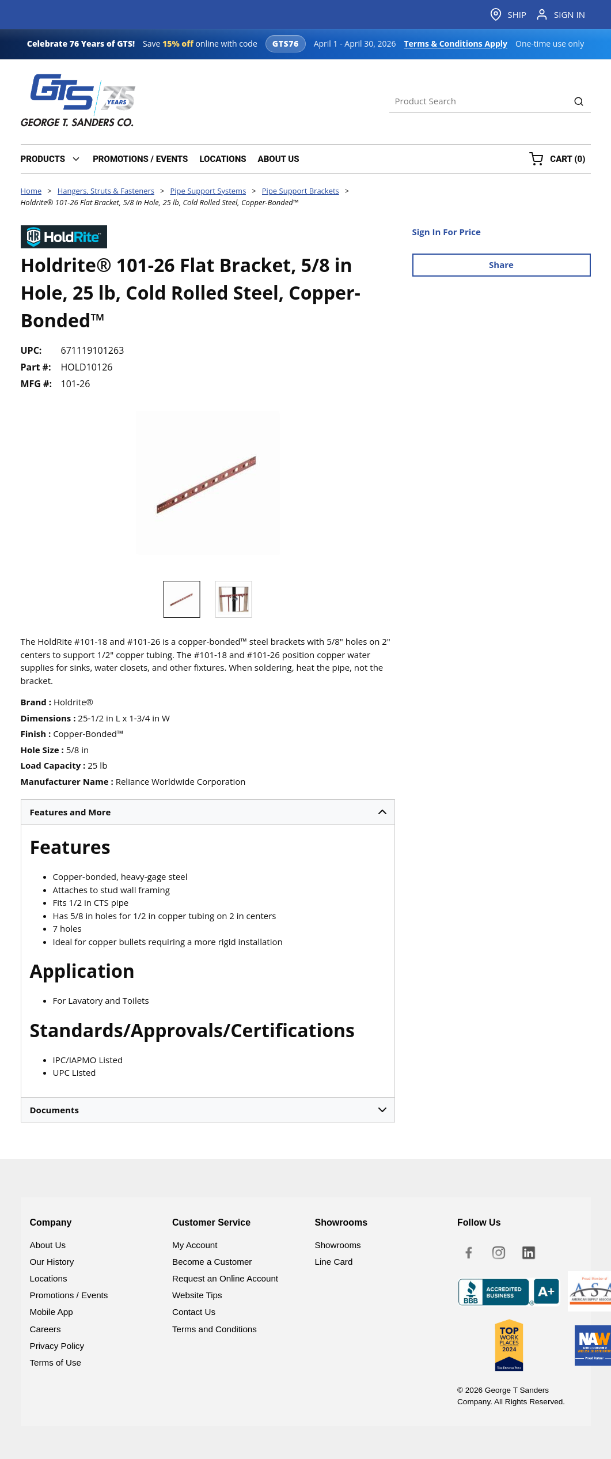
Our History (52, 1262)
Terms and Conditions (214, 1329)
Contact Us (193, 1312)
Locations (48, 1278)
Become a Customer (212, 1262)
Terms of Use (55, 1362)
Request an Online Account (225, 1278)
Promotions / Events (69, 1295)
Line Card (334, 1262)
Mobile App (51, 1312)
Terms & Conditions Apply (455, 43)
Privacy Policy (57, 1346)
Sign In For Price (446, 231)
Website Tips (197, 1295)
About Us (48, 1245)
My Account (195, 1245)
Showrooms (338, 1245)
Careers (45, 1329)
